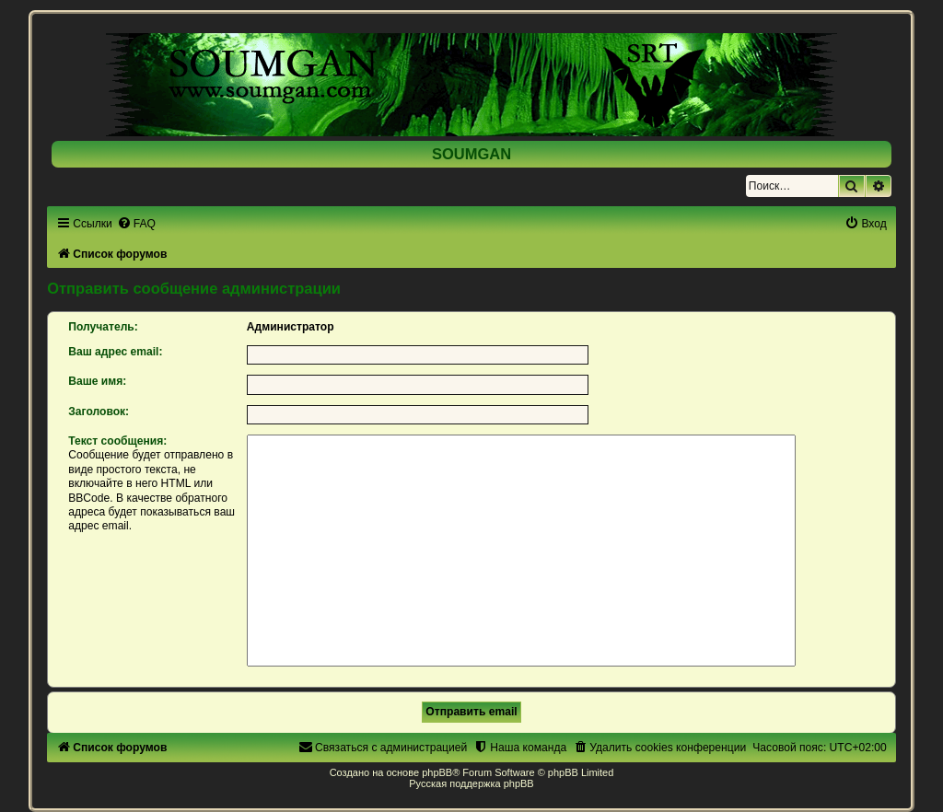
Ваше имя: (97, 381)
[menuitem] (136, 223)
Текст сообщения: (117, 441)
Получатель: (103, 326)
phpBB (437, 772)
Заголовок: (98, 411)
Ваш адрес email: (115, 351)
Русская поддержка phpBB (471, 783)
